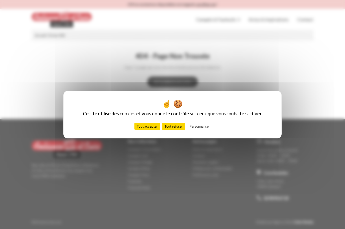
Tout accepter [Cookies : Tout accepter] (147, 126)
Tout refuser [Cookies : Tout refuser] (173, 126)
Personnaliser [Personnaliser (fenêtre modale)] (199, 126)
